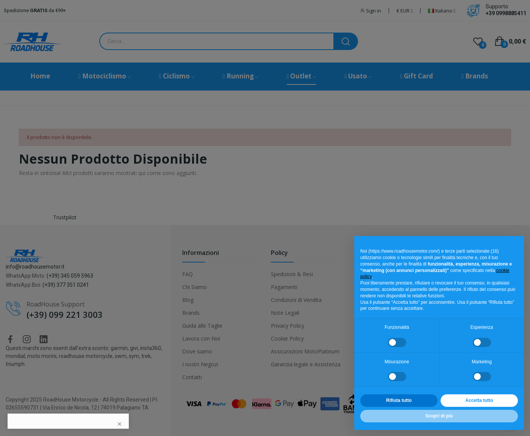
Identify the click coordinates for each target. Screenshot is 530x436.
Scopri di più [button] (439, 416)
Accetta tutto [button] (479, 400)
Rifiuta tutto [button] (398, 400)
